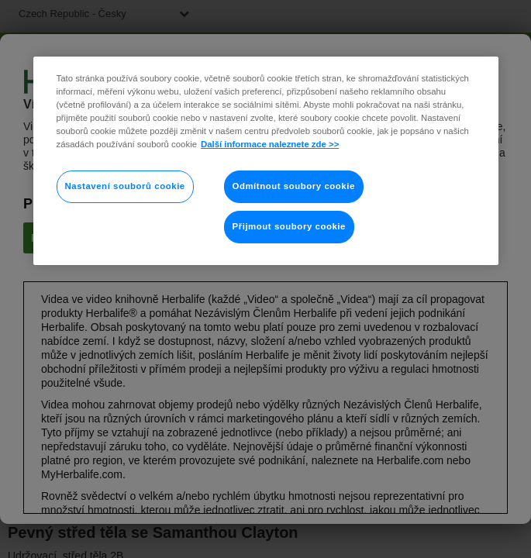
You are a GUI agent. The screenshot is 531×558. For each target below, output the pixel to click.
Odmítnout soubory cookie (294, 186)
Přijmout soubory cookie (289, 226)
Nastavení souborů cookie (125, 186)
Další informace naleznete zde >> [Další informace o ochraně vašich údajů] (270, 144)
